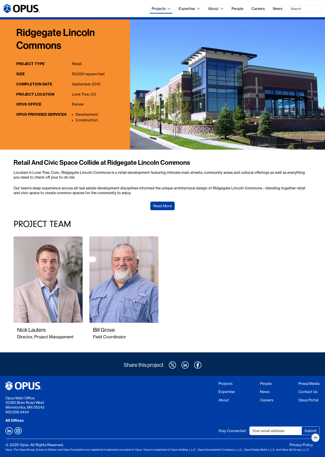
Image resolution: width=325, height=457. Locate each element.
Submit (310, 431)
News (277, 8)
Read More (162, 206)
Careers (258, 8)
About (215, 8)
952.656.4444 (17, 412)
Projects (161, 8)
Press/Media (309, 383)
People (237, 8)
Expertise (189, 8)
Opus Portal (308, 400)
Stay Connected (232, 431)
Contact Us (307, 391)
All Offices (14, 420)
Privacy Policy (301, 445)
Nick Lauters (31, 329)
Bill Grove (104, 329)
